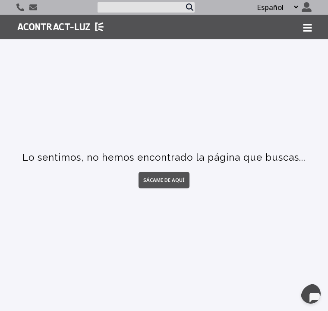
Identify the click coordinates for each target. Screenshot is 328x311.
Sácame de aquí (164, 180)
